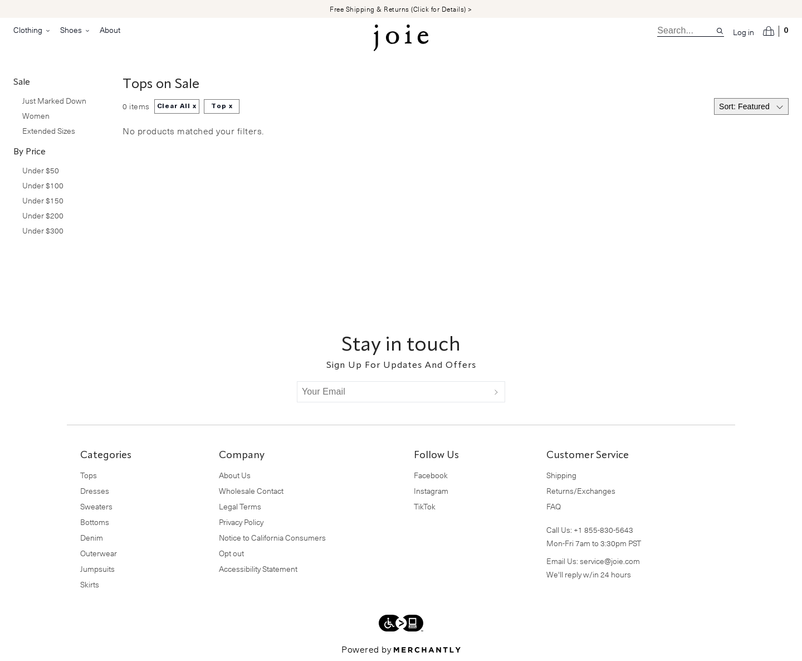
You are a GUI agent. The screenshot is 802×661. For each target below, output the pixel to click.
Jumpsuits (97, 569)
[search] (686, 30)
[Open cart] (776, 31)
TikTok (425, 506)
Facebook (431, 475)
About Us (235, 475)
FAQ (553, 506)
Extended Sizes (48, 131)
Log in (743, 32)
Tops (88, 475)
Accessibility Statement (258, 569)
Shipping (561, 475)
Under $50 (40, 170)
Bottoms (94, 522)
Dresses (94, 491)
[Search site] (720, 31)
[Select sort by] (751, 106)
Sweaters (96, 506)
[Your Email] (392, 392)
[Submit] (496, 392)
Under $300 (42, 230)
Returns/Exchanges (580, 491)
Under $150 (42, 200)
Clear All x (177, 106)
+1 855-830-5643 (603, 530)
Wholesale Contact (251, 491)
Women (36, 115)
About (110, 30)
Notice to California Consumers (272, 537)
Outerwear (98, 553)
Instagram (431, 491)
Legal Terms (240, 506)
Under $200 (42, 215)
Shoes (75, 30)
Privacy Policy (241, 522)
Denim (91, 537)
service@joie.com (610, 561)
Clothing (32, 30)
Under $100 (42, 185)
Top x (222, 106)
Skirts (89, 584)
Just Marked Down (54, 100)
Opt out (231, 553)
